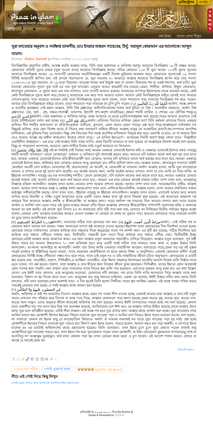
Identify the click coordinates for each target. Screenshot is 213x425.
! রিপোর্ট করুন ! (185, 349)
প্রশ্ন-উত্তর (164, 36)
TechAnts (119, 415)
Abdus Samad (35, 59)
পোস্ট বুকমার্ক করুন (57, 369)
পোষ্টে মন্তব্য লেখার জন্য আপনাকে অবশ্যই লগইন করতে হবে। (45, 382)
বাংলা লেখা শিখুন (188, 36)
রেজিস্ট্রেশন (186, 2)
